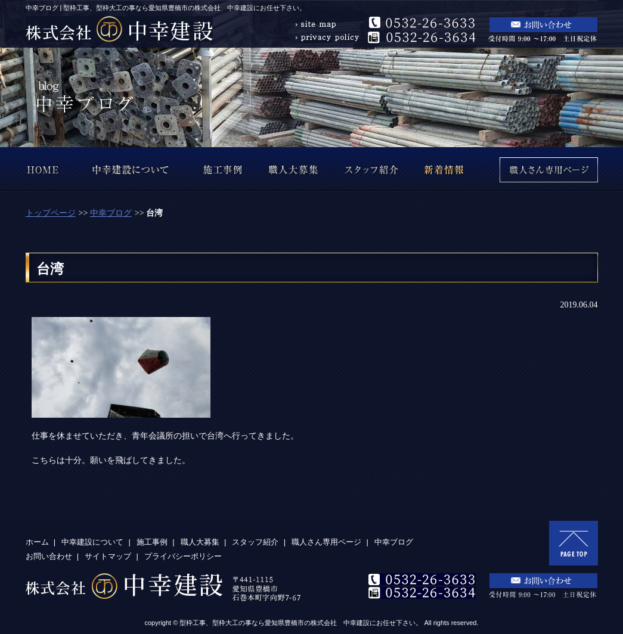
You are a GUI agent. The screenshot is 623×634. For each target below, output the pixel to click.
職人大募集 (200, 541)
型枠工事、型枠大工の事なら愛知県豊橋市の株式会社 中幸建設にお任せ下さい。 (300, 622)
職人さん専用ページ (326, 541)
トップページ (51, 213)
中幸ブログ (111, 213)
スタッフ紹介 (255, 541)
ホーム (37, 541)
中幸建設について (92, 541)
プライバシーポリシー (183, 556)
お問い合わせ (49, 556)
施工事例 (152, 541)
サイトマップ (108, 556)
